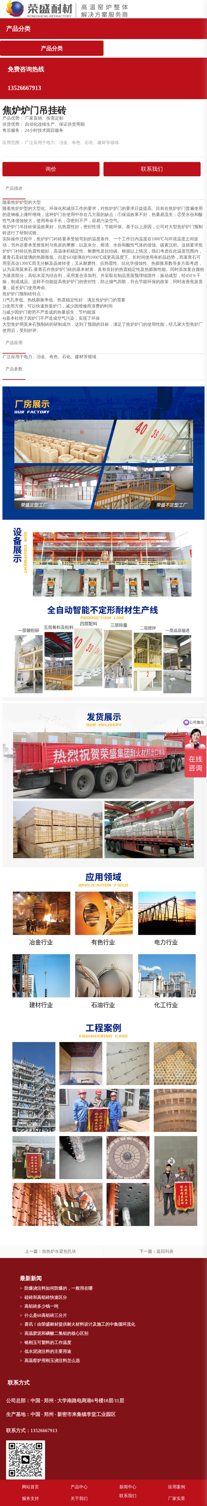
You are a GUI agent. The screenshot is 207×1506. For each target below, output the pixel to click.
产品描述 (14, 188)
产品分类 (52, 48)
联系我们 (152, 169)
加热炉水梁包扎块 (59, 1251)
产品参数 (14, 369)
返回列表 (165, 1251)
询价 (50, 169)
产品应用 (14, 342)
